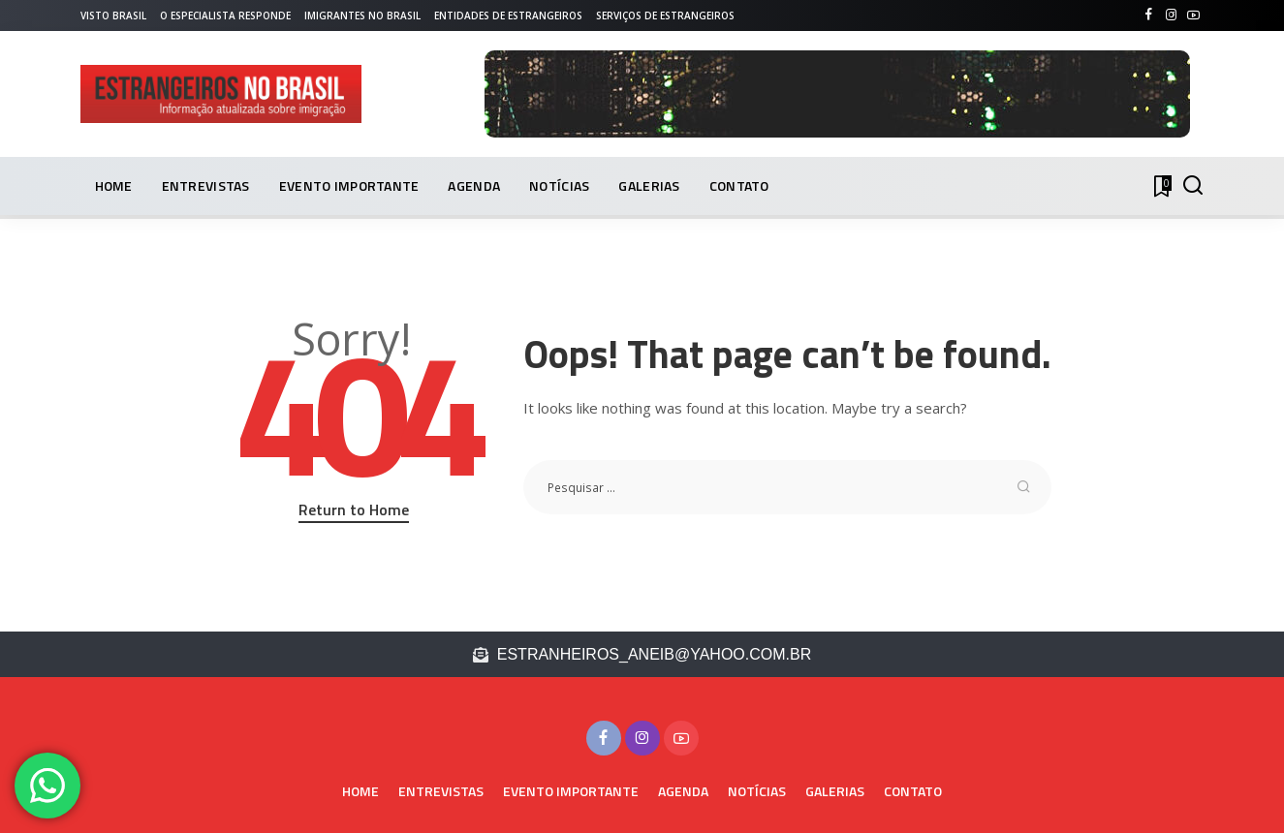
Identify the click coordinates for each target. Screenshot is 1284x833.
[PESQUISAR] (1193, 186)
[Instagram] (1171, 15)
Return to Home (353, 509)
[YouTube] (1193, 15)
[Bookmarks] (1161, 186)
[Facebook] (1149, 15)
